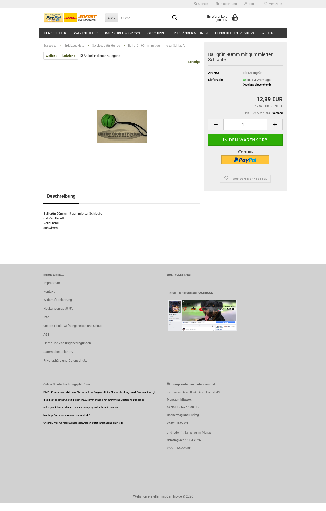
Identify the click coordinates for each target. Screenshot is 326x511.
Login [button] (250, 4)
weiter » (52, 56)
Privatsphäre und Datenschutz (65, 360)
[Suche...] (111, 17)
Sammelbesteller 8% (58, 352)
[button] (226, 4)
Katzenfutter (86, 33)
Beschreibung (61, 196)
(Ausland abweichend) (257, 84)
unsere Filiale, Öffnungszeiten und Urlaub (72, 326)
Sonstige (194, 62)
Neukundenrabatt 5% (58, 308)
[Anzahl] (245, 124)
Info (46, 317)
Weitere (268, 33)
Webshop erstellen (146, 496)
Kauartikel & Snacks (122, 33)
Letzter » (68, 56)
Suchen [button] (201, 4)
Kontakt (49, 291)
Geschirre (156, 33)
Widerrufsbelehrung (57, 300)
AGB (46, 334)
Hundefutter (55, 33)
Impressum (51, 283)
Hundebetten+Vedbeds (234, 33)
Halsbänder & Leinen (190, 33)
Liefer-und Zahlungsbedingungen (67, 343)
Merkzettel (273, 4)
